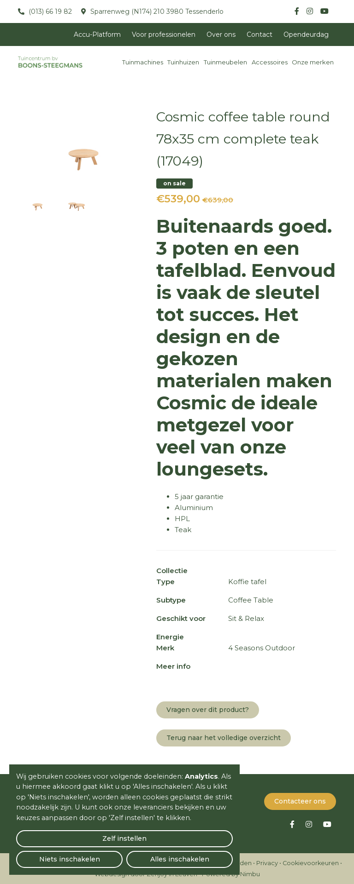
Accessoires (270, 62)
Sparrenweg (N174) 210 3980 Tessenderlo (156, 11)
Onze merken (313, 62)
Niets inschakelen (124, 854)
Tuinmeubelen (225, 62)
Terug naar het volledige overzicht (223, 738)
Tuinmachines (142, 62)
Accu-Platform (97, 34)
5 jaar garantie (199, 496)
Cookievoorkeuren (311, 862)
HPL (182, 518)
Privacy (267, 862)
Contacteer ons (300, 801)
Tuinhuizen (183, 62)
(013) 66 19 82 (49, 11)
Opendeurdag (306, 34)
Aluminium (194, 507)
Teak (183, 529)
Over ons (221, 34)
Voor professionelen (163, 34)
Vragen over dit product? (207, 710)
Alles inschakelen (197, 854)
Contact (259, 34)
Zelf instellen (51, 854)
